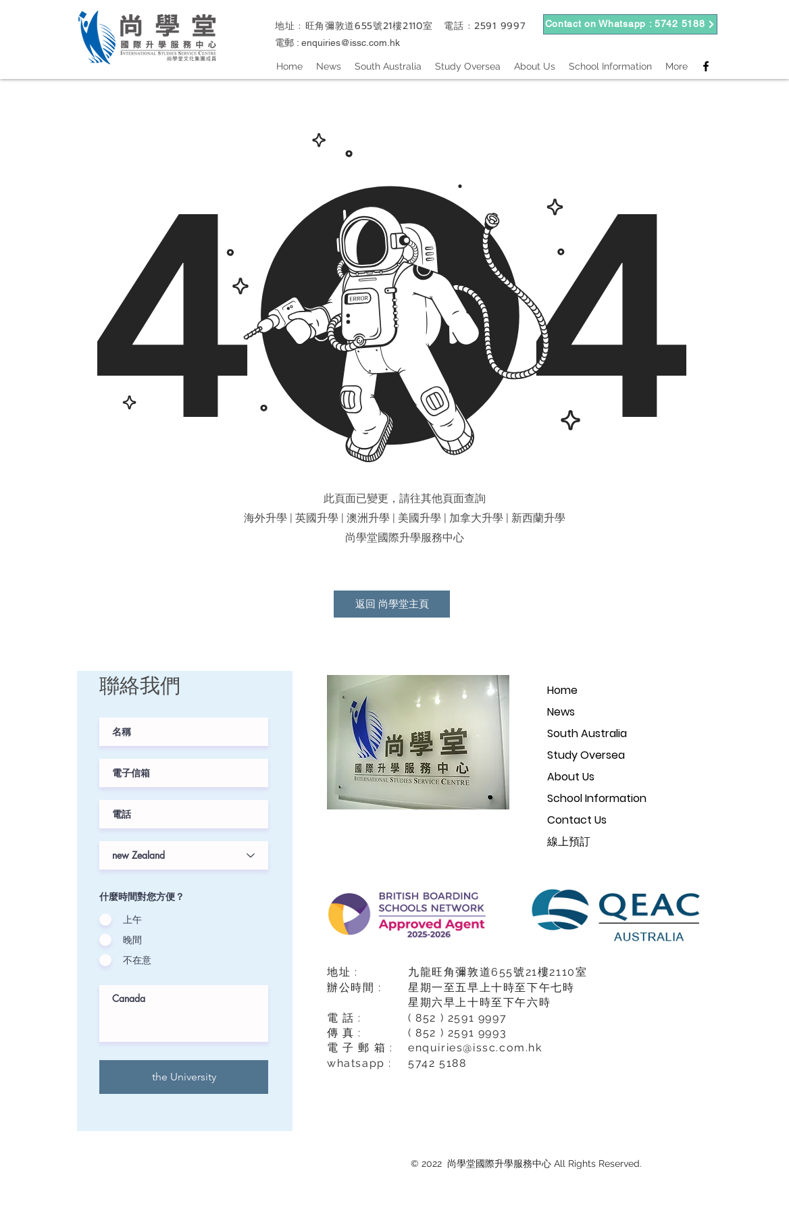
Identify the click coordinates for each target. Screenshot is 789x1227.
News (561, 712)
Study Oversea (586, 755)
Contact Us (577, 820)
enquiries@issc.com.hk (350, 42)
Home (562, 690)
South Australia (587, 733)
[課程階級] (183, 855)
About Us (570, 776)
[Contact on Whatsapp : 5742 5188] (630, 24)
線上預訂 (568, 841)
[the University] (183, 1077)
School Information (596, 798)
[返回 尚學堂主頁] (392, 604)
